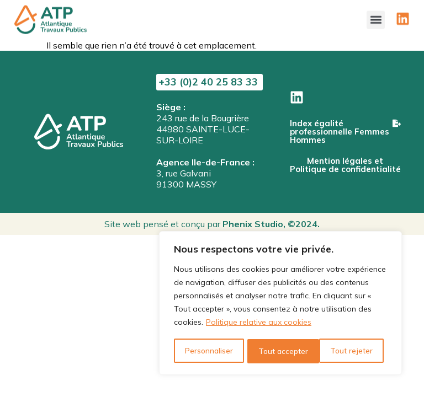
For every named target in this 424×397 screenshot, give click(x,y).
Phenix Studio (252, 223)
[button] (376, 17)
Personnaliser (208, 351)
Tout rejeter (279, 351)
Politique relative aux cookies (258, 324)
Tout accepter (351, 351)
